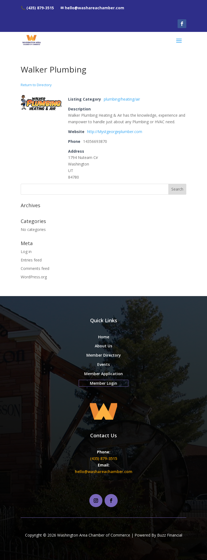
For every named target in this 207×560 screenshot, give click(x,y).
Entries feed (31, 260)
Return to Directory (36, 84)
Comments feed (35, 268)
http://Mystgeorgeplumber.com (114, 131)
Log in (26, 251)
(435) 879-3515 (103, 458)
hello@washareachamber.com (103, 471)
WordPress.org (34, 276)
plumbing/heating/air (122, 99)
